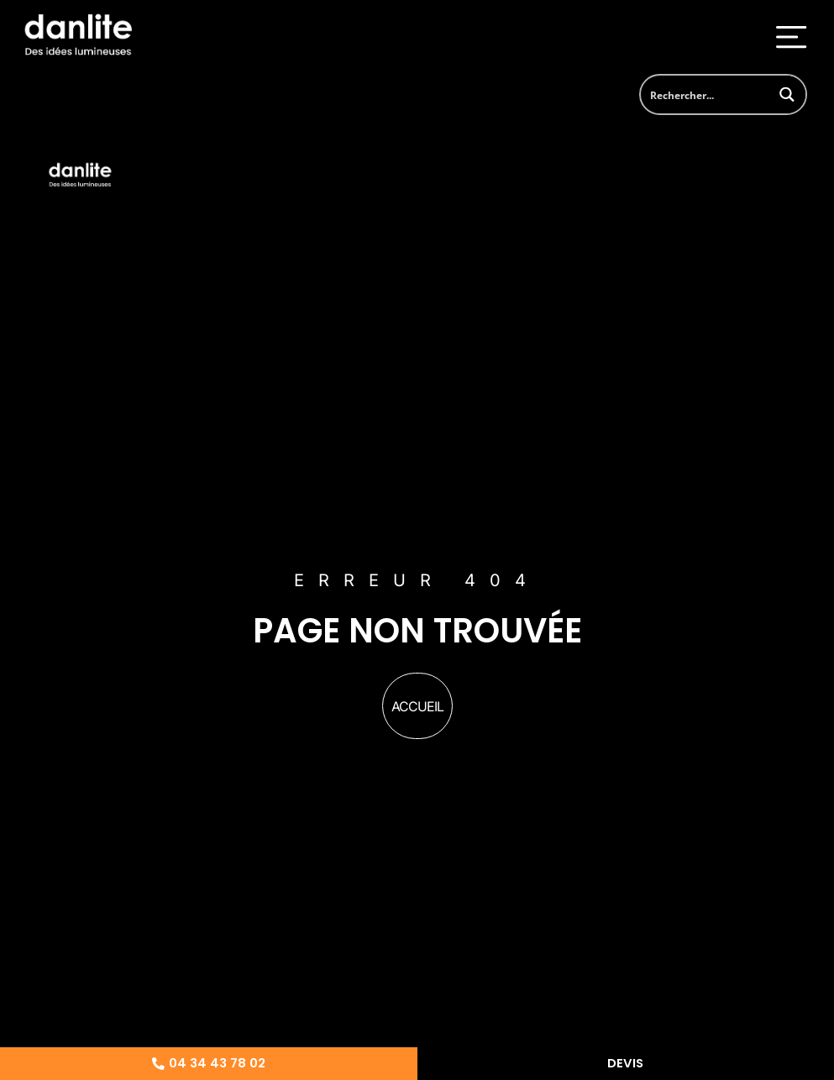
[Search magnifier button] (786, 94)
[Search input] (705, 94)
